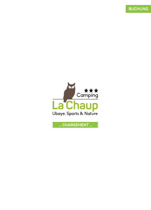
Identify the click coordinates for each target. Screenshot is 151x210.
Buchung (138, 8)
